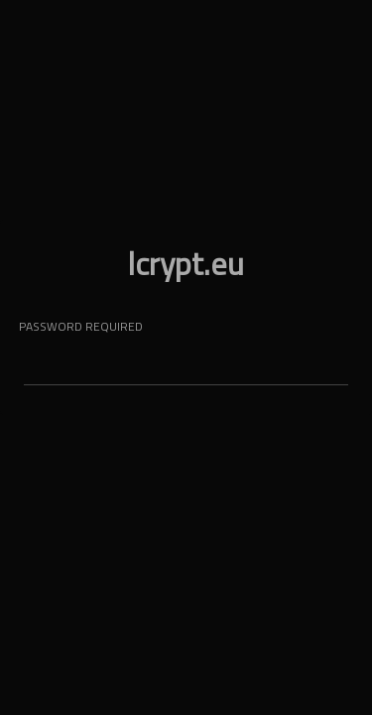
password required (81, 326)
